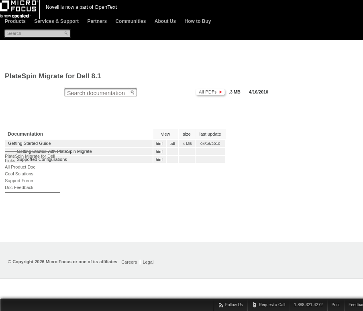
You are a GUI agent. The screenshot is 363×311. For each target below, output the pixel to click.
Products (15, 21)
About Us (165, 21)
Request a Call (272, 305)
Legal (148, 262)
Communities (130, 21)
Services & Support (56, 21)
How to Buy (197, 21)
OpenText (105, 7)
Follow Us (234, 305)
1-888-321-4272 (308, 305)
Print (336, 305)
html (159, 143)
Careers (129, 262)
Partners (97, 21)
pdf (172, 143)
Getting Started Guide (29, 143)
